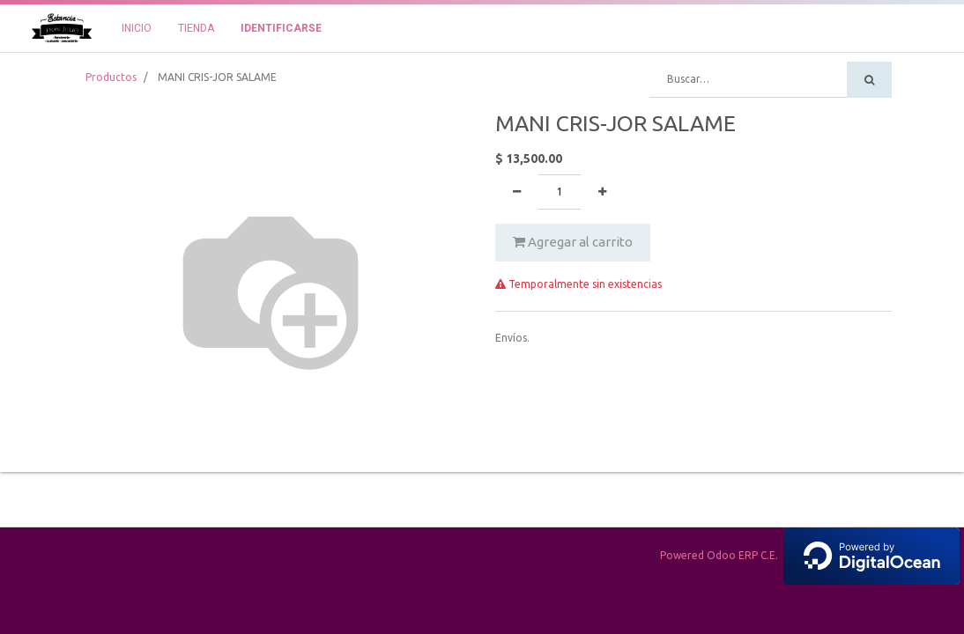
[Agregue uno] (602, 192)
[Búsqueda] (869, 80)
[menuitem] (136, 28)
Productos (111, 77)
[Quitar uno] (516, 192)
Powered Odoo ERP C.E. (810, 555)
